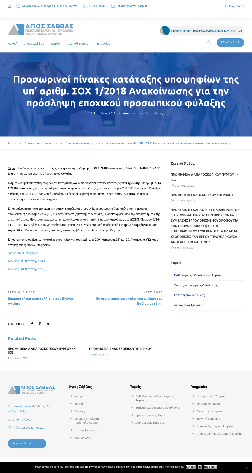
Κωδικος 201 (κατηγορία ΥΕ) (26, 269)
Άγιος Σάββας (34, 43)
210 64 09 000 (97, 5)
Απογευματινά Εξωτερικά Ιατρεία (219, 433)
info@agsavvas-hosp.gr (132, 5)
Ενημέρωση (236, 6)
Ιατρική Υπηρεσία (208, 403)
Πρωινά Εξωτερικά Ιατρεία (214, 426)
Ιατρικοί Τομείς (77, 43)
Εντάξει (190, 466)
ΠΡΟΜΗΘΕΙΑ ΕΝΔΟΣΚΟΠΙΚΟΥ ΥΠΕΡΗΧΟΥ (120, 349)
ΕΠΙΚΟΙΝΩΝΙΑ (230, 42)
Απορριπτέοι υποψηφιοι (23, 253)
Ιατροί (55, 43)
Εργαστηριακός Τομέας (189, 295)
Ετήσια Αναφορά (85, 430)
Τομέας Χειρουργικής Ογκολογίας (196, 285)
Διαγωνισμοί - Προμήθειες (143, 113)
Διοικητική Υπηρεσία (210, 411)
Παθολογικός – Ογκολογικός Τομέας (197, 275)
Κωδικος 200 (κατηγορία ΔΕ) (26, 261)
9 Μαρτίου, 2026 (185, 248)
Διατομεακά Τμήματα (188, 305)
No (199, 466)
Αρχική (12, 43)
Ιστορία (79, 396)
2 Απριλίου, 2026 (17, 358)
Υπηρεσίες (102, 43)
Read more (210, 466)
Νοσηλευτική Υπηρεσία (212, 396)
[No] (247, 467)
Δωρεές (79, 411)
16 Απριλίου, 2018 (102, 113)
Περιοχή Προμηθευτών (27, 443)
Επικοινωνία (82, 437)
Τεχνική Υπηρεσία (208, 418)
